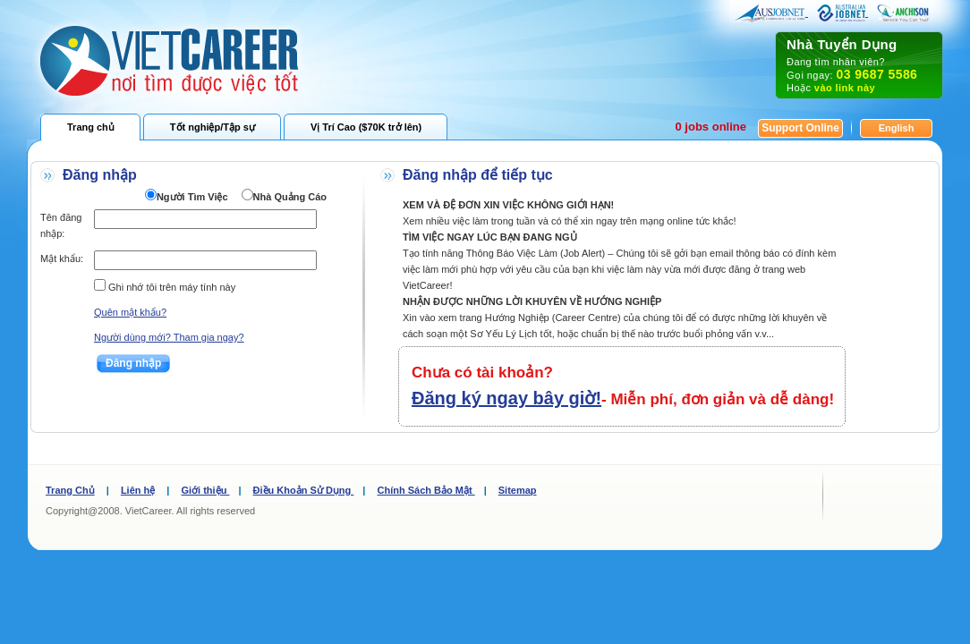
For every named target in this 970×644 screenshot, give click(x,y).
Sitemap (517, 490)
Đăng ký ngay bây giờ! (506, 398)
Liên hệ (138, 490)
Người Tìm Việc (192, 196)
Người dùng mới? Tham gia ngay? (169, 337)
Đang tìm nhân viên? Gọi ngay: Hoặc (859, 65)
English (897, 128)
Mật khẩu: (61, 258)
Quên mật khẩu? (130, 312)
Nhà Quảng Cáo (290, 196)
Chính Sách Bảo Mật (425, 490)
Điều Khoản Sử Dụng (303, 490)
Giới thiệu (205, 490)
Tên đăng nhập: (60, 225)
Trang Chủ (70, 490)
